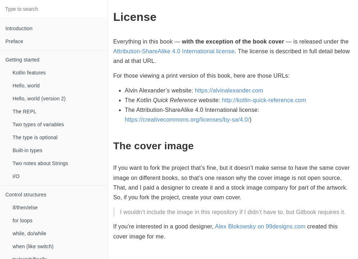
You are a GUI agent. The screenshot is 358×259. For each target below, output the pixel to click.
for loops (23, 220)
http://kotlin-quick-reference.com (264, 100)
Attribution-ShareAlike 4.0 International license (174, 51)
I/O (16, 176)
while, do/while (29, 233)
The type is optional (35, 137)
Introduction (19, 28)
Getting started (22, 60)
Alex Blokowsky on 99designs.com (260, 226)
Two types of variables (38, 124)
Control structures (25, 194)
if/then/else (25, 207)
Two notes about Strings (40, 163)
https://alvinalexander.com (229, 90)
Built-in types (27, 150)
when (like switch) (33, 246)
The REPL (24, 111)
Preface (14, 41)
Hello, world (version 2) (39, 98)
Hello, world (26, 85)
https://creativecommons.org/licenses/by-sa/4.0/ (187, 120)
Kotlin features (29, 73)
